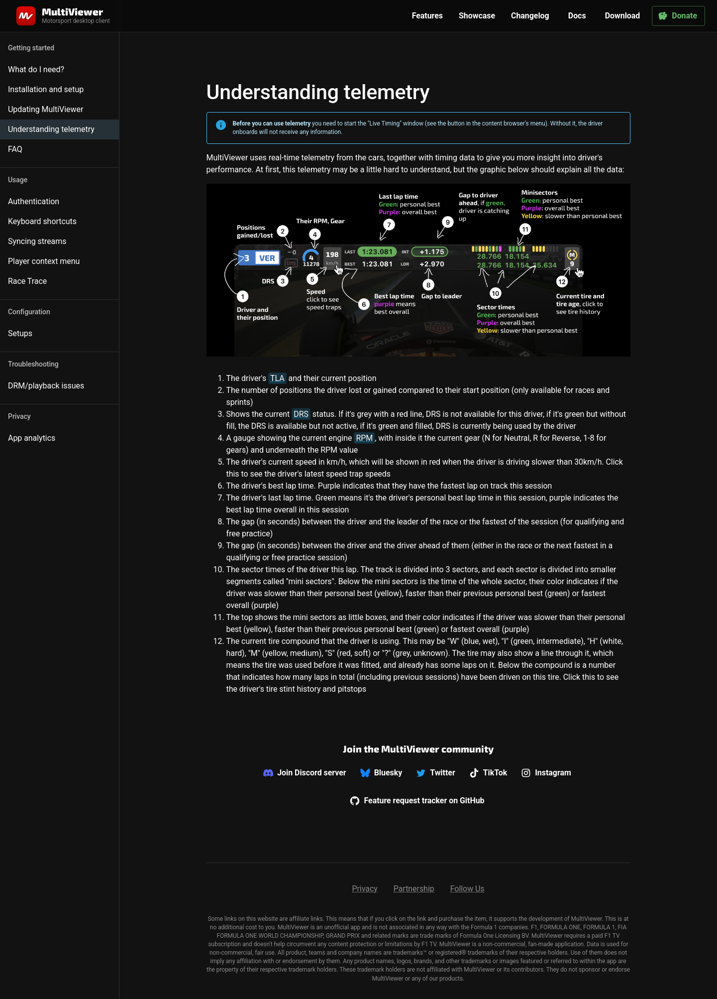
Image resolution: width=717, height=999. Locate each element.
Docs (577, 15)
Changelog (530, 15)
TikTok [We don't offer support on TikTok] (488, 773)
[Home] (62, 16)
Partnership (414, 888)
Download (622, 15)
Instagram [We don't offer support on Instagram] (546, 773)
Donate (677, 16)
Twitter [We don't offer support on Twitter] (435, 773)
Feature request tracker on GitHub (417, 801)
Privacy (364, 888)
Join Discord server (304, 773)
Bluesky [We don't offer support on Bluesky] (381, 773)
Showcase (477, 15)
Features (427, 15)
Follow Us (467, 888)
